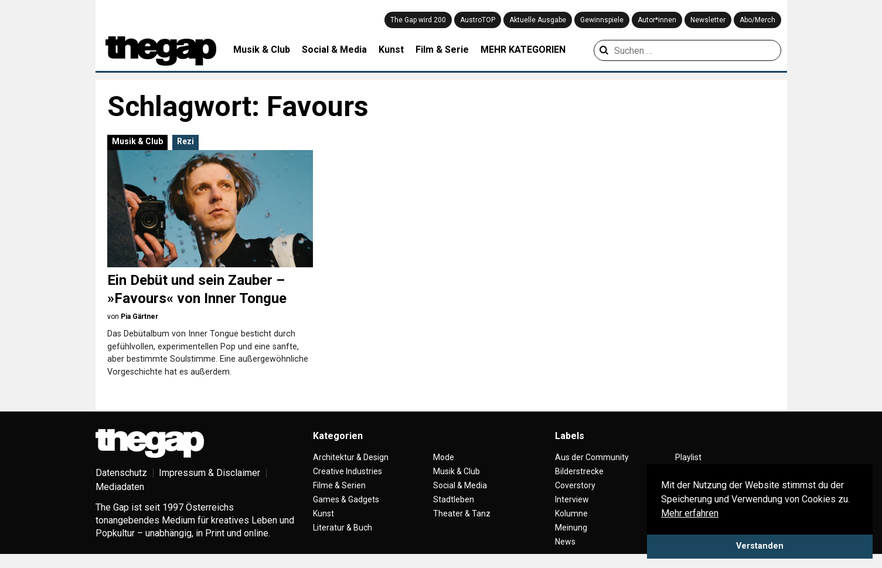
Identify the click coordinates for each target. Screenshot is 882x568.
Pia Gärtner (139, 316)
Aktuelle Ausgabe (537, 20)
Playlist (688, 457)
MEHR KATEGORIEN (523, 49)
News (565, 541)
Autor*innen (657, 20)
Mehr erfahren (689, 513)
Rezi (185, 141)
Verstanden (760, 546)
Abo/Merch (757, 20)
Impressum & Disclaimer (209, 472)
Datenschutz (121, 472)
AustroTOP (477, 20)
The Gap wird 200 (418, 20)
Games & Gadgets (346, 499)
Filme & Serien (339, 485)
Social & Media (334, 49)
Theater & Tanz (462, 513)
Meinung (571, 527)
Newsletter (708, 20)
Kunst (391, 49)
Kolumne (571, 513)
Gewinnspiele (602, 20)
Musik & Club (261, 49)
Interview (572, 499)
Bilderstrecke (579, 471)
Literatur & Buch (342, 527)
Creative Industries (347, 471)
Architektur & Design (351, 457)
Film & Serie (442, 49)
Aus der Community (592, 457)
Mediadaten (120, 486)
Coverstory (575, 485)
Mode (443, 457)
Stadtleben (453, 499)
